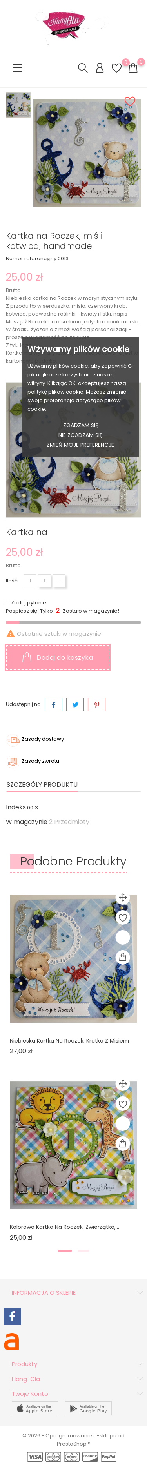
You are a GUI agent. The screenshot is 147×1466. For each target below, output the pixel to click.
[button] (65, 1251)
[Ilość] (30, 580)
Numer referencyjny (31, 258)
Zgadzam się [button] (80, 425)
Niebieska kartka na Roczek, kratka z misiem (69, 1041)
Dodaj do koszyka (57, 657)
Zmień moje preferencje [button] (80, 445)
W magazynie (26, 822)
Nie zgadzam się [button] (80, 435)
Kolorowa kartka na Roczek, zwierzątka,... (64, 1227)
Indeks (16, 807)
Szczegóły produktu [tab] (42, 784)
